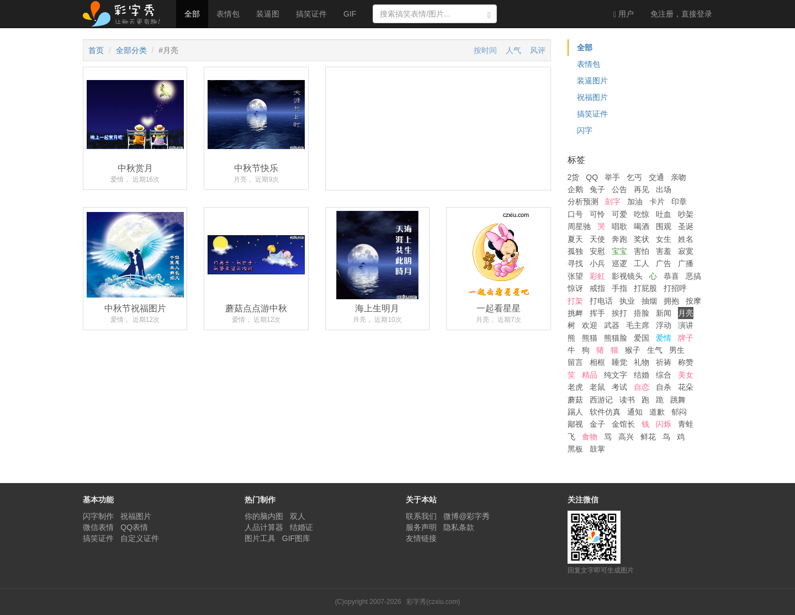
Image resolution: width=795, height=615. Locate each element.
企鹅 (575, 189)
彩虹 (597, 276)
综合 (663, 374)
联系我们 (421, 516)
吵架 (685, 214)
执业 (627, 300)
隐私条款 (458, 527)
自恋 (641, 387)
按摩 (693, 300)
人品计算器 (264, 527)
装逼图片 (592, 80)
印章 (679, 201)
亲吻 (678, 177)
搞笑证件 (311, 13)
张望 (575, 276)
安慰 (597, 251)
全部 (192, 13)
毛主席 (637, 325)
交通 (656, 177)
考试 (619, 387)
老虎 (575, 387)
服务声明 (421, 527)
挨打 (619, 313)
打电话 (601, 300)
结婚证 (301, 527)
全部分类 (131, 50)
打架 (575, 300)
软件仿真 (605, 411)
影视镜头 (627, 276)
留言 (575, 362)
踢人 (575, 411)
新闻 (663, 313)
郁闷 (679, 411)
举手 (612, 177)
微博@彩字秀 (466, 516)
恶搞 (693, 276)
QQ (592, 177)
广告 (663, 263)
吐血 (663, 214)
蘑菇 (575, 399)
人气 (513, 50)
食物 (589, 436)
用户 (623, 14)
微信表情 (98, 527)
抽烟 (649, 300)
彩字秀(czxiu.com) (433, 602)
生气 (654, 350)
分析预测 (583, 201)
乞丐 (634, 177)
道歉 (657, 411)
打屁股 (645, 288)
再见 (641, 189)
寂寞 (685, 251)
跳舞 (678, 399)
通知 (635, 411)
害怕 (641, 251)
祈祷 (663, 362)
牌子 (685, 337)
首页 (96, 50)
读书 (627, 399)
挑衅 (575, 313)
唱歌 (619, 226)
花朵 (685, 387)
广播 (685, 263)
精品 (589, 374)
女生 (663, 239)
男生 (677, 350)
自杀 (663, 387)
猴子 (632, 350)
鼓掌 (597, 448)
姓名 (685, 239)
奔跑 (619, 239)
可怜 (597, 214)
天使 (597, 239)
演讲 (685, 325)
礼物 (641, 362)
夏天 (575, 239)
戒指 (597, 288)
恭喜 (671, 276)
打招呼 (675, 288)
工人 (641, 263)
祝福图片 (592, 97)
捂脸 (641, 313)
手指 (619, 288)
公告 (619, 189)
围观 (663, 226)
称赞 (685, 362)
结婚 (641, 374)
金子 (597, 424)
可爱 (619, 214)
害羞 (663, 251)
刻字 (613, 201)
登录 (681, 13)
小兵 (597, 263)
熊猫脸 (615, 337)
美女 (685, 374)
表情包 (228, 13)
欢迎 (589, 325)
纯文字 (615, 374)
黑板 (575, 448)
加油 (635, 201)
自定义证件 (139, 538)
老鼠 (597, 387)
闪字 (584, 130)
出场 (663, 189)
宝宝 (619, 251)
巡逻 (619, 263)
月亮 (685, 313)
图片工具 (260, 538)
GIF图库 (296, 538)
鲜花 (648, 436)
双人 (297, 516)
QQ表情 (134, 527)
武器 (611, 325)
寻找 (575, 263)
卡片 (657, 201)
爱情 (663, 337)
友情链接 (421, 538)
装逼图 (267, 13)
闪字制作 (98, 516)
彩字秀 (125, 14)
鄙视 (575, 424)
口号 (575, 214)
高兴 (626, 436)
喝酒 (641, 226)
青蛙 (685, 424)
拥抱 (671, 300)
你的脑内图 (264, 516)
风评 (537, 50)
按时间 (485, 50)
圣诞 (685, 226)
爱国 (641, 337)
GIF (349, 13)
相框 (597, 362)
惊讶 (575, 288)
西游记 (601, 399)
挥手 (597, 313)
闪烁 (663, 424)
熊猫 (589, 337)
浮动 (663, 325)
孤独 (575, 251)
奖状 (641, 239)
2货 (574, 177)
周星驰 (579, 226)
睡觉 (619, 362)
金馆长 (623, 424)
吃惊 (641, 214)
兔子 (597, 189)
